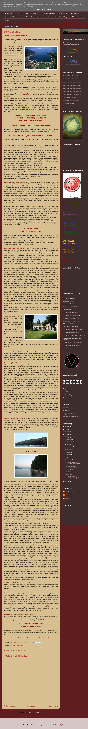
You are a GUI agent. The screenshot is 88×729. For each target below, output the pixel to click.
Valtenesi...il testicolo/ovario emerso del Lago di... (73, 476)
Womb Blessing (75, 13)
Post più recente (9, 706)
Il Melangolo (66, 398)
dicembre (69, 439)
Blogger (64, 725)
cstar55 (52, 725)
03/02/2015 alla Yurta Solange (72, 79)
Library (81, 17)
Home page (8, 13)
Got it (49, 9)
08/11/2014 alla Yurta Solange (72, 85)
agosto (69, 449)
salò (21, 645)
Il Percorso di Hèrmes (48, 13)
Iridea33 (65, 392)
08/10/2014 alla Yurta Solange (72, 88)
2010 (66, 481)
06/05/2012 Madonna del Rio (71, 100)
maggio (69, 454)
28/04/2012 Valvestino (69, 103)
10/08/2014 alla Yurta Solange (72, 91)
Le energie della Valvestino (13, 17)
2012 (66, 434)
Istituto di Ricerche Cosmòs (71, 416)
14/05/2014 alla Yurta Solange (72, 94)
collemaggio (12, 645)
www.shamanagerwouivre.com (72, 58)
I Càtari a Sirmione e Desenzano (34, 17)
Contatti (7, 20)
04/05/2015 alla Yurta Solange (72, 76)
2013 (66, 432)
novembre (70, 442)
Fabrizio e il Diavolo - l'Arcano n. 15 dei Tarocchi (72, 467)
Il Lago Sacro (63, 13)
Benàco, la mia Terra (32, 13)
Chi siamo (19, 13)
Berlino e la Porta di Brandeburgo (58, 17)
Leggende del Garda (69, 414)
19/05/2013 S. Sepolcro (70, 97)
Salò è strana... (70, 472)
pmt (18, 645)
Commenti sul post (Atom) (33, 712)
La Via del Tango (68, 395)
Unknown (68, 495)
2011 (66, 437)
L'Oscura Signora (70, 491)
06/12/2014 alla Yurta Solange (72, 82)
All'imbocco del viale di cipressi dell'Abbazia (73, 462)
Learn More (41, 9)
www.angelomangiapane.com (71, 44)
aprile (68, 457)
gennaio (69, 460)
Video (73, 17)
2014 (66, 429)
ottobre (69, 444)
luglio (68, 452)
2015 (66, 426)
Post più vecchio (52, 706)
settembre (70, 447)
